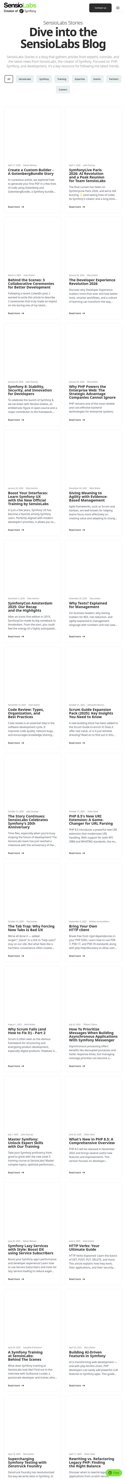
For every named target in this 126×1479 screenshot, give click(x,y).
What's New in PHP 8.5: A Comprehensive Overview (92, 925)
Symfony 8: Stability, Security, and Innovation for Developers (30, 325)
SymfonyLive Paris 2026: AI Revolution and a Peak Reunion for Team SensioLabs (87, 153)
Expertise (80, 79)
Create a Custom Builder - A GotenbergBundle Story (31, 150)
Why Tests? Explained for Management (88, 497)
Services (8, 1386)
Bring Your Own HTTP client (83, 755)
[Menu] (118, 8)
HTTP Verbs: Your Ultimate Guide (84, 1010)
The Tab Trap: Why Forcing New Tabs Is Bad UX (31, 755)
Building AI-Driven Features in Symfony (87, 1095)
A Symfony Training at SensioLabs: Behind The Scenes (25, 1097)
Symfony (44, 79)
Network (70, 1406)
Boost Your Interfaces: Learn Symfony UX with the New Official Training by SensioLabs (28, 412)
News (7, 1424)
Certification (72, 1400)
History (69, 1424)
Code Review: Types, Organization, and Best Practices (26, 584)
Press (68, 1430)
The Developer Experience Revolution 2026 (92, 238)
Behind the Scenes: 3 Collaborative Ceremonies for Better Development (31, 240)
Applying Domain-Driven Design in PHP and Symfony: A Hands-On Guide (85, 1269)
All (9, 79)
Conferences (72, 1386)
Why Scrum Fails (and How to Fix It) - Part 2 (27, 836)
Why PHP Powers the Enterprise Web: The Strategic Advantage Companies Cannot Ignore (92, 327)
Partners (113, 79)
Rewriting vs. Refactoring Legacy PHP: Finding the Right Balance (91, 1182)
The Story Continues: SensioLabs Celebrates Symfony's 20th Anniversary (28, 670)
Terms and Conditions (14, 1473)
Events (97, 79)
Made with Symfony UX (30, 1468)
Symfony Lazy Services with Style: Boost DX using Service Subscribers (30, 1012)
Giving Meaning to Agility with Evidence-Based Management (88, 410)
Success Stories (12, 1437)
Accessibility (31, 1473)
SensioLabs (25, 79)
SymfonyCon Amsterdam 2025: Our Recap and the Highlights (30, 499)
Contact (70, 1444)
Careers (63, 89)
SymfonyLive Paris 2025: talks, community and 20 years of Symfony (29, 1267)
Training (61, 79)
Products (8, 1406)
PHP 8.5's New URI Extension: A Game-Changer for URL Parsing (91, 669)
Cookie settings (11, 1468)
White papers (11, 1430)
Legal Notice (48, 1468)
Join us (69, 1437)
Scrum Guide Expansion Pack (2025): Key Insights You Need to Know (91, 584)
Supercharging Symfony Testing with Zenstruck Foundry (27, 1182)
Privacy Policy (62, 1468)
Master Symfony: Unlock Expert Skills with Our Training (25, 927)
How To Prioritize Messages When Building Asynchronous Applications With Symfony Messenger (93, 840)
